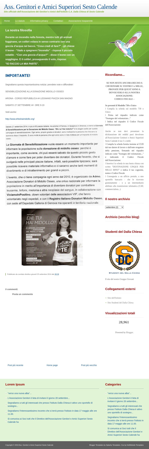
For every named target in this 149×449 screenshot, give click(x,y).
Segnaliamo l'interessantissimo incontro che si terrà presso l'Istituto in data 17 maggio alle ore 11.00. (126, 420)
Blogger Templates (96, 445)
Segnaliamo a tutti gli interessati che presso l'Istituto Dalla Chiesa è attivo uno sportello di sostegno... (125, 409)
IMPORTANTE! (17, 75)
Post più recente (15, 365)
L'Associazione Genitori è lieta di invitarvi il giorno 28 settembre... (39, 398)
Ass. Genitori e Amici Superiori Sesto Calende (60, 6)
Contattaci (58, 21)
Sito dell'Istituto (114, 298)
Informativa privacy (39, 21)
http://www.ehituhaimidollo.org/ (20, 119)
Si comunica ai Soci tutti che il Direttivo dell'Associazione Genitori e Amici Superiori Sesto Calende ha (125, 431)
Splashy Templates (113, 445)
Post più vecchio (89, 365)
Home (7, 21)
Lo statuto (20, 21)
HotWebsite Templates (135, 445)
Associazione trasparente (81, 21)
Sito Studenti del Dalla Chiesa (120, 303)
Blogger (129, 332)
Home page (52, 365)
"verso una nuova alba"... (19, 393)
